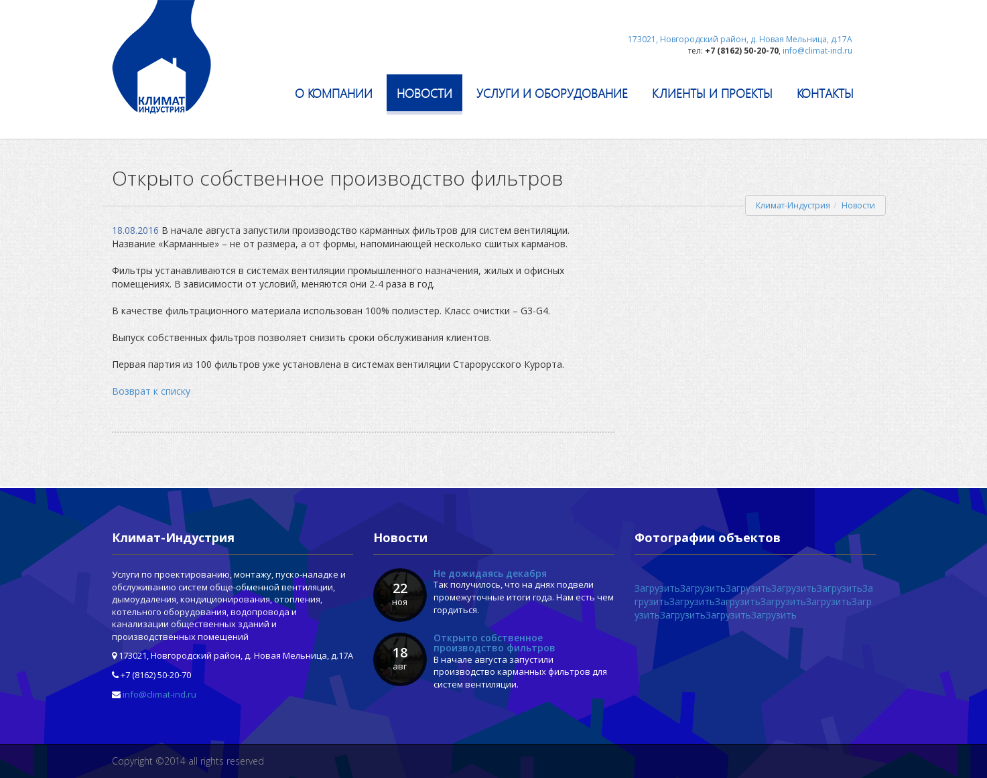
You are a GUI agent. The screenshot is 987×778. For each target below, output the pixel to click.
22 (400, 593)
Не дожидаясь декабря (490, 573)
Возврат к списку (151, 391)
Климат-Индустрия (793, 205)
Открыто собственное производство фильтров (494, 642)
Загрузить (657, 588)
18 (400, 658)
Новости (858, 205)
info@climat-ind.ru (159, 694)
